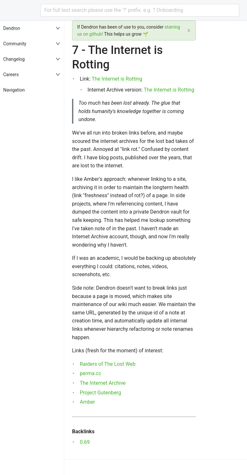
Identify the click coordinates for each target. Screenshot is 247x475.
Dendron (11, 28)
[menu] (32, 248)
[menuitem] (32, 28)
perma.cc (90, 373)
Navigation (14, 89)
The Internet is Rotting (117, 79)
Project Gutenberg (100, 393)
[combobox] (139, 10)
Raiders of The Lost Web (107, 364)
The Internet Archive (103, 383)
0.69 (85, 442)
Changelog (14, 59)
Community (14, 43)
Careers (11, 74)
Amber (87, 402)
